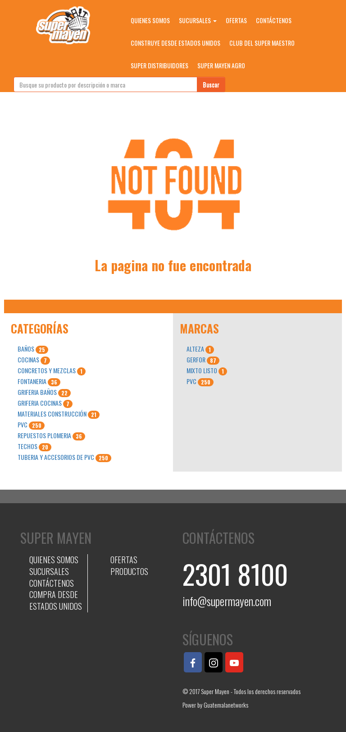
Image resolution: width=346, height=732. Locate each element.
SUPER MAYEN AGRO (221, 65)
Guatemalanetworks (226, 704)
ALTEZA (200, 349)
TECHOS (34, 446)
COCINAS (34, 360)
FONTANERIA (39, 381)
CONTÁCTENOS (273, 20)
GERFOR (203, 360)
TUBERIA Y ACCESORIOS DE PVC (64, 457)
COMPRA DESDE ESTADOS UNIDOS (55, 600)
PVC (31, 425)
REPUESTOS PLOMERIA (51, 435)
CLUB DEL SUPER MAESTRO (262, 42)
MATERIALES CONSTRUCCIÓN (59, 414)
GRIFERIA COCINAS (45, 403)
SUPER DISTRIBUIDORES (159, 65)
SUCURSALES (198, 20)
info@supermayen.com (226, 601)
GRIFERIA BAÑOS (44, 392)
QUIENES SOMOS (150, 20)
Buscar (211, 84)
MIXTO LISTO (207, 370)
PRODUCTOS (129, 571)
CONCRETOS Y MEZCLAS (52, 370)
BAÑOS (33, 349)
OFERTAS (236, 20)
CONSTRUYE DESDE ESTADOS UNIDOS (175, 42)
